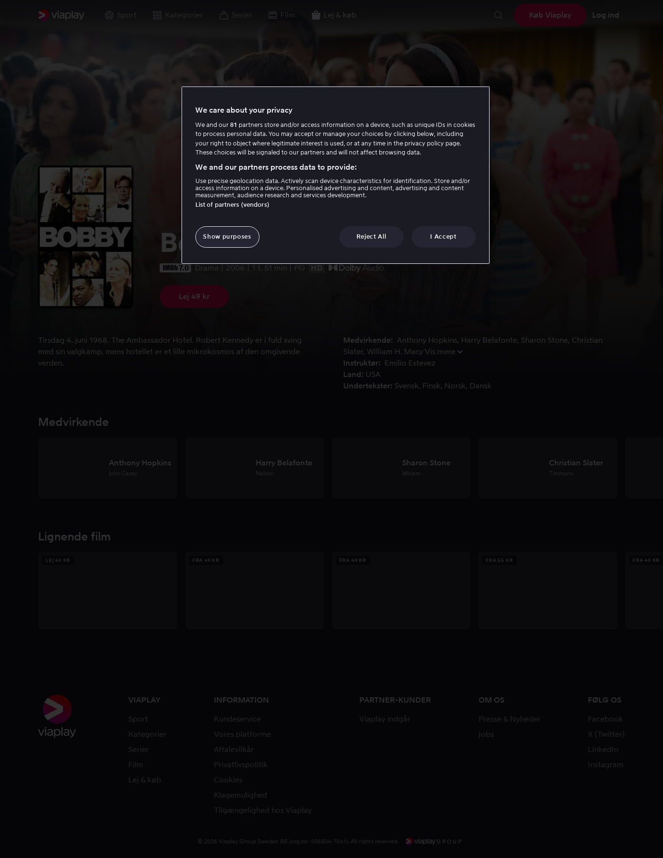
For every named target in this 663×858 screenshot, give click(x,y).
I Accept (443, 236)
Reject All (371, 236)
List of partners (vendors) (232, 204)
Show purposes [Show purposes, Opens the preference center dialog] (227, 236)
